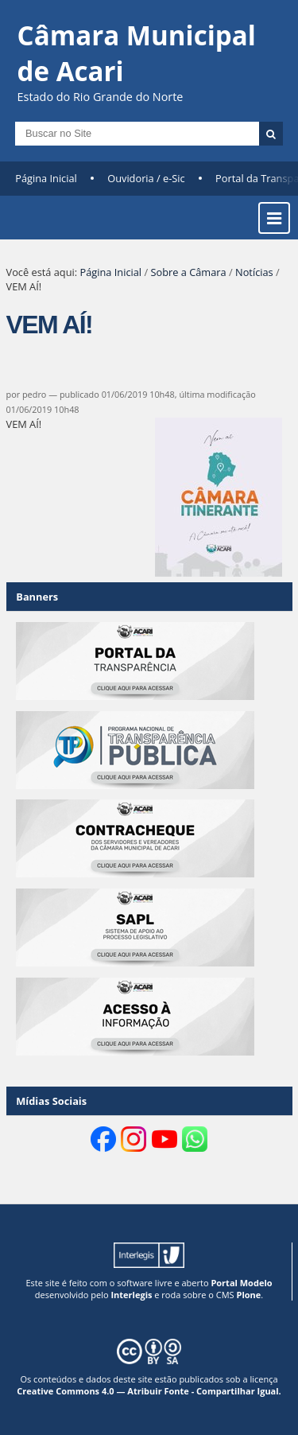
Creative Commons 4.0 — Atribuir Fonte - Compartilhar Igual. (149, 1391)
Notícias (254, 272)
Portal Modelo (241, 1283)
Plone (248, 1295)
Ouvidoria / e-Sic (146, 178)
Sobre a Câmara (188, 272)
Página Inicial (46, 178)
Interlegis (131, 1295)
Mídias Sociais (51, 1101)
